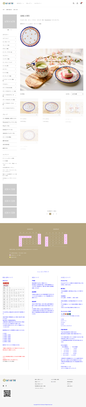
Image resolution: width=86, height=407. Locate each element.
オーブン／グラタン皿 (7, 52)
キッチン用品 (5, 72)
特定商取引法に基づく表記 (40, 386)
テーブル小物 (5, 65)
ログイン (69, 384)
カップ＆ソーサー (6, 41)
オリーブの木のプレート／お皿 (9, 91)
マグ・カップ (5, 38)
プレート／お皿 (6, 45)
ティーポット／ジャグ (7, 62)
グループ (28, 3)
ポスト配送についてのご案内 (8, 361)
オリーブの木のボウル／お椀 (8, 95)
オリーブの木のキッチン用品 (9, 99)
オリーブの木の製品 (7, 137)
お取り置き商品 (6, 144)
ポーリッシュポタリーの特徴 (8, 158)
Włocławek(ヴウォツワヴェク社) (10, 122)
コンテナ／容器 (6, 59)
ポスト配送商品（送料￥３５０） (10, 118)
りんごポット (5, 55)
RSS (52, 381)
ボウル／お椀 (5, 48)
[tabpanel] (10, 21)
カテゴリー (19, 3)
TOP (3, 9)
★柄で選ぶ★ (9, 9)
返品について (37, 381)
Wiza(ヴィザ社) (6, 126)
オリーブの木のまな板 (7, 87)
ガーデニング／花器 (7, 76)
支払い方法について (39, 384)
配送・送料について (39, 379)
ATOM (54, 381)
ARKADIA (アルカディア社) (9, 133)
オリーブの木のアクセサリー (9, 108)
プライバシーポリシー (39, 388)
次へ (56, 214)
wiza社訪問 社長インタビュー (8, 167)
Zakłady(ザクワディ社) (7, 129)
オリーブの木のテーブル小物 (8, 104)
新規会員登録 (69, 381)
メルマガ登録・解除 (55, 379)
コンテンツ (37, 3)
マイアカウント (70, 379)
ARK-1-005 (16, 9)
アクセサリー (5, 84)
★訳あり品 (5, 148)
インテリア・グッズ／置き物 (8, 80)
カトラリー (5, 69)
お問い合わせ (69, 386)
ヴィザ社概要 (5, 161)
